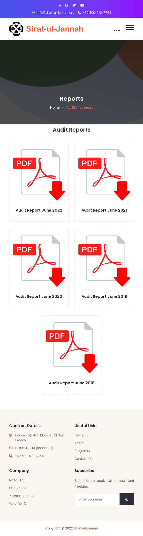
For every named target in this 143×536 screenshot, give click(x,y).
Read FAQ (16, 480)
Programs (82, 451)
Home (55, 107)
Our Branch (17, 488)
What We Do (18, 503)
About (79, 443)
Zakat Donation (21, 496)
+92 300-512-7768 (94, 12)
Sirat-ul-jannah (86, 528)
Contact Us (83, 459)
